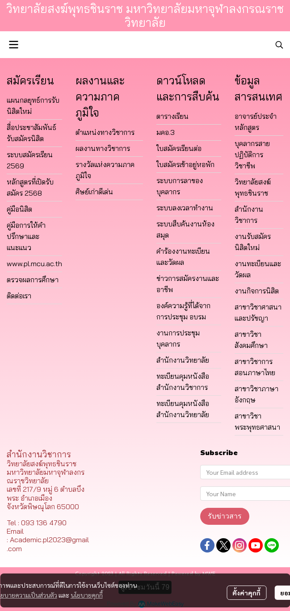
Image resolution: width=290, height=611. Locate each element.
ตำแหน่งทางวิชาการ (105, 132)
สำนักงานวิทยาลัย (182, 360)
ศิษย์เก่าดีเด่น (94, 191)
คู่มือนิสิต (19, 209)
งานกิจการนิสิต (257, 290)
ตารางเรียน (172, 116)
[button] (279, 44)
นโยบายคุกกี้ (87, 595)
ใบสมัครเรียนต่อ (179, 148)
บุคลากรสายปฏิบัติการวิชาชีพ (252, 154)
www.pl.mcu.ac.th (34, 263)
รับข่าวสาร (225, 516)
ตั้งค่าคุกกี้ (246, 593)
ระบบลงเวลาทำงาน (184, 207)
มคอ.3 (165, 132)
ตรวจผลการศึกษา (33, 279)
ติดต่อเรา (19, 295)
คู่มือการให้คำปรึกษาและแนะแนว (26, 236)
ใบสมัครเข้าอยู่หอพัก (185, 164)
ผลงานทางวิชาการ (103, 148)
